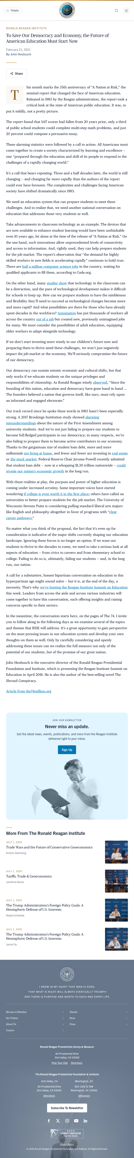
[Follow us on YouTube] (76, 1120)
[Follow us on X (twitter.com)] (58, 1120)
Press (99, 1024)
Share (16, 73)
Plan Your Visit (60, 1062)
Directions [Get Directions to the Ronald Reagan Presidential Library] (49, 1095)
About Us (35, 1024)
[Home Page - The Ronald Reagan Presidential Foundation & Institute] (67, 10)
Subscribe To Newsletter (67, 1108)
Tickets (12, 10)
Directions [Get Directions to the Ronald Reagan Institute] (84, 1095)
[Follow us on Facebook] (49, 1120)
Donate (99, 1012)
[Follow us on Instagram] (67, 1120)
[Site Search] (116, 10)
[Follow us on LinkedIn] (85, 1120)
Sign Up (67, 749)
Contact (35, 1030)
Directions (76, 1062)
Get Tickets (35, 1018)
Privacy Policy (67, 1144)
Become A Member (35, 1012)
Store (99, 1018)
